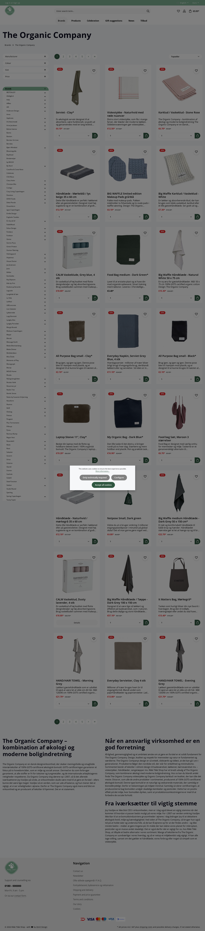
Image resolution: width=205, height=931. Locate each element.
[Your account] (184, 13)
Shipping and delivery (83, 890)
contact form (20, 895)
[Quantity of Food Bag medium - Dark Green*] (125, 302)
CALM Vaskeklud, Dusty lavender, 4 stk (71, 605)
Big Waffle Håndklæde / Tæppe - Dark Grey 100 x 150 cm (127, 605)
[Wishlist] (178, 13)
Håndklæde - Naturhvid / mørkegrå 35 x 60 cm (71, 523)
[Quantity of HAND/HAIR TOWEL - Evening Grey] (176, 707)
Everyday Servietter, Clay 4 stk (126, 684)
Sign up (16, 3)
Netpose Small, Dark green (124, 522)
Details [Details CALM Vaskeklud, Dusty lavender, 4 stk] (77, 626)
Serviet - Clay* (65, 116)
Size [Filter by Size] (25, 73)
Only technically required (95, 477)
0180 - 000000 (13, 886)
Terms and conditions (83, 899)
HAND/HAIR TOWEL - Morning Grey (74, 686)
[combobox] (99, 13)
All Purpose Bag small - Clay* (74, 359)
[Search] (148, 13)
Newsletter (78, 875)
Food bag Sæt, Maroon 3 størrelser (173, 442)
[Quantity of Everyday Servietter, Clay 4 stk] (125, 707)
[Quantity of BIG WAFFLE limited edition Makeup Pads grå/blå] (125, 220)
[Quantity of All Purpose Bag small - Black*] (176, 383)
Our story (77, 904)
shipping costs (146, 927)
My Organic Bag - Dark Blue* (125, 441)
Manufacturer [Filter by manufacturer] (25, 60)
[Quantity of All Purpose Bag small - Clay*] (74, 383)
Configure (118, 477)
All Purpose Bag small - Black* (177, 359)
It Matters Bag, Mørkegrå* (174, 603)
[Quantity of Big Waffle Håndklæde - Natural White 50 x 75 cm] (176, 302)
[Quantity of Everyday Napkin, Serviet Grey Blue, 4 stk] (125, 383)
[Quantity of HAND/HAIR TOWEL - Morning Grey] (74, 707)
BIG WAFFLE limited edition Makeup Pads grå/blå (124, 199)
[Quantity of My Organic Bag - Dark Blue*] (125, 464)
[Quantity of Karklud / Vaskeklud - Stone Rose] (176, 139)
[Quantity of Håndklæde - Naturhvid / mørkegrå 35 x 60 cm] (74, 545)
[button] (45, 93)
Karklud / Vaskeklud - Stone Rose (179, 116)
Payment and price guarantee (86, 894)
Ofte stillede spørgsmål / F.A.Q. (87, 880)
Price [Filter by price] (25, 80)
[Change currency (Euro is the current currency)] (195, 3)
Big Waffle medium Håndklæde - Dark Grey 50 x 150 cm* (178, 523)
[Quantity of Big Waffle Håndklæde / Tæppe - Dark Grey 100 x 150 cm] (125, 626)
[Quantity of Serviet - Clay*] (74, 139)
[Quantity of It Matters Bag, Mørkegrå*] (176, 626)
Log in (7, 3)
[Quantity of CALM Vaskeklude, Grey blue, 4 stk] (74, 302)
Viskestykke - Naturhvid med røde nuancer (125, 118)
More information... (103, 471)
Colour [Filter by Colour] (25, 67)
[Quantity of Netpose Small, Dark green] (125, 545)
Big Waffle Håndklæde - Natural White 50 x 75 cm (178, 280)
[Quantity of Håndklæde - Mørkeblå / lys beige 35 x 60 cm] (74, 220)
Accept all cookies (103, 483)
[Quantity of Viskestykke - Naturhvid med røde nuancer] (125, 139)
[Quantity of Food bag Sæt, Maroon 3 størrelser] (176, 464)
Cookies (76, 908)
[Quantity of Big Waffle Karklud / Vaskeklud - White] (176, 220)
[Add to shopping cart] (95, 139)
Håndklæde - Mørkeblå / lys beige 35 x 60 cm (73, 199)
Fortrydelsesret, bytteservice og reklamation (93, 885)
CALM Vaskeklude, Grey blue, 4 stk (75, 280)
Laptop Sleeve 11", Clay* (71, 441)
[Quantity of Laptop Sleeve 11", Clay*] (74, 464)
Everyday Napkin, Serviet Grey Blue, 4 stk (126, 361)
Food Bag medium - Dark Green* (127, 278)
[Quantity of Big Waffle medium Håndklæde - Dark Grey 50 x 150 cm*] (176, 545)
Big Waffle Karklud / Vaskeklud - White (178, 199)
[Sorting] (185, 60)
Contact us (78, 871)
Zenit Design (41, 927)
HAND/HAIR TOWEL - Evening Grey (176, 686)
